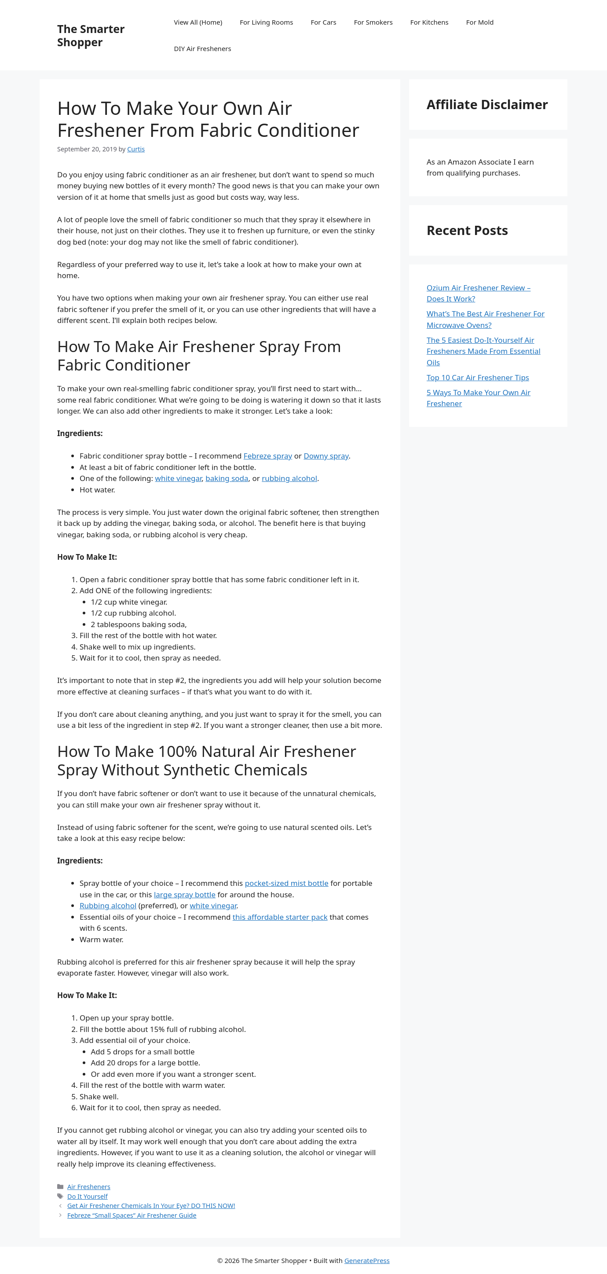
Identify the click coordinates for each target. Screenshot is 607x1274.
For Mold (480, 22)
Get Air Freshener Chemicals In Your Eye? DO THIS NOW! (151, 1205)
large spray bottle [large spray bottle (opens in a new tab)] (185, 894)
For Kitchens (429, 22)
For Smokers (373, 22)
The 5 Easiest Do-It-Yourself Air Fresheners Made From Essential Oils (484, 351)
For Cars (323, 22)
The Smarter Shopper (90, 35)
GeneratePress (367, 1260)
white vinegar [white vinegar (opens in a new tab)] (178, 478)
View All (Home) (198, 22)
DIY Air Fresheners (202, 48)
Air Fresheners (88, 1186)
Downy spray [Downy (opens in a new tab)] (326, 456)
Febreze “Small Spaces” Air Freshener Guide (132, 1215)
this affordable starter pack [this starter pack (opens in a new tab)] (280, 917)
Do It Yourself (87, 1196)
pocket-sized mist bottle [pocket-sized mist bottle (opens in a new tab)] (287, 883)
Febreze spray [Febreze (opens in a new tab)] (268, 456)
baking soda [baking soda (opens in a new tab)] (226, 478)
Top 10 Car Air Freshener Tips (478, 377)
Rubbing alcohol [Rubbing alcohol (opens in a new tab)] (108, 905)
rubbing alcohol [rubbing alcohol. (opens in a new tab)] (289, 478)
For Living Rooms (266, 22)
